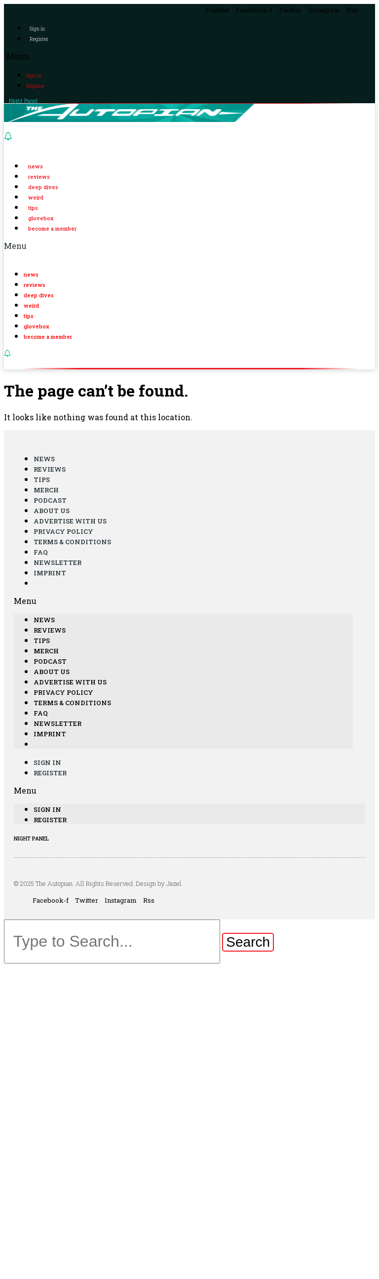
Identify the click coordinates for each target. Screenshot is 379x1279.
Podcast (50, 500)
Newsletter (57, 562)
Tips (33, 207)
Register (39, 39)
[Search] (248, 942)
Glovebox (41, 218)
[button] (189, 56)
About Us (52, 510)
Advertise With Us (70, 521)
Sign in (37, 29)
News (35, 166)
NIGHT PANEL (31, 838)
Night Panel (23, 100)
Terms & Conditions (72, 541)
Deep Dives (43, 187)
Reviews (39, 176)
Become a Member (52, 228)
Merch (46, 489)
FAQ (41, 552)
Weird (35, 197)
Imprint (50, 572)
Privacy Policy (63, 531)
